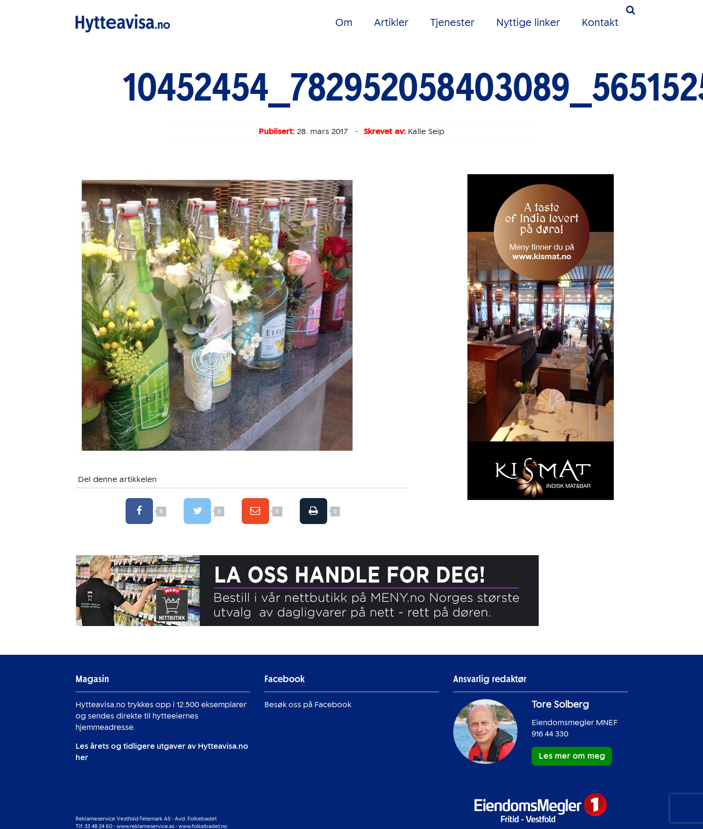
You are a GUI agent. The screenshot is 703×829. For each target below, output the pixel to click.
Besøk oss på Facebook (307, 704)
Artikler (391, 22)
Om (343, 22)
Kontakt (600, 22)
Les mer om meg (572, 756)
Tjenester (452, 22)
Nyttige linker (528, 22)
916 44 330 (550, 733)
